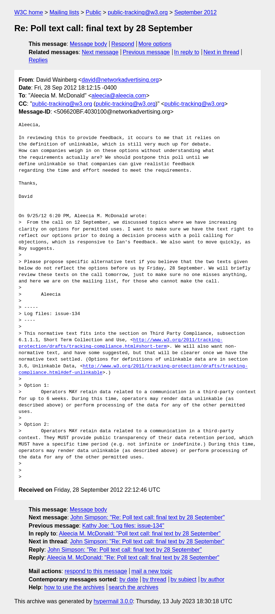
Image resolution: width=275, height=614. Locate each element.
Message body (88, 44)
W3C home (28, 12)
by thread (155, 579)
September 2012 (195, 12)
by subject (183, 579)
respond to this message (95, 571)
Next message (100, 52)
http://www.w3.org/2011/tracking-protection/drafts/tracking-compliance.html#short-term (120, 343)
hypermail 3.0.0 (112, 601)
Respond (122, 44)
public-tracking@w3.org (138, 12)
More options (155, 44)
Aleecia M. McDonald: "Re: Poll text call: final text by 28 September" (133, 557)
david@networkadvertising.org (120, 80)
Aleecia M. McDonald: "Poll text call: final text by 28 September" (140, 533)
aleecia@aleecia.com (119, 95)
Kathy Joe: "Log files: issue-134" (123, 526)
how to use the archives (74, 587)
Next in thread (221, 52)
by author (213, 579)
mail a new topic (152, 571)
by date (128, 579)
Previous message (146, 52)
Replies (38, 60)
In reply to (186, 52)
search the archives (134, 587)
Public (93, 12)
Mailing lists (64, 12)
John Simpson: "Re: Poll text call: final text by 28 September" (148, 517)
